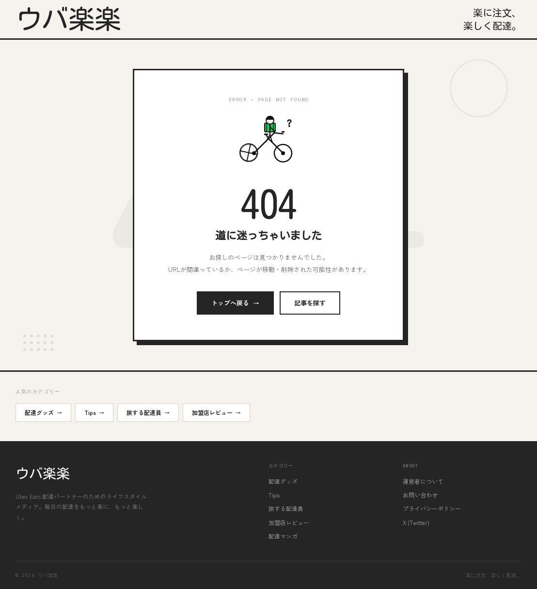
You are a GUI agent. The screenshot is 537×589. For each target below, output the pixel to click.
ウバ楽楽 (68, 18)
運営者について (423, 481)
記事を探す (310, 302)
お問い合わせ (420, 495)
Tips (94, 412)
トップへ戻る (235, 303)
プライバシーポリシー (432, 508)
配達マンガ (283, 536)
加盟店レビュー (216, 412)
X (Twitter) (416, 522)
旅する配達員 (148, 412)
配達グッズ (43, 412)
